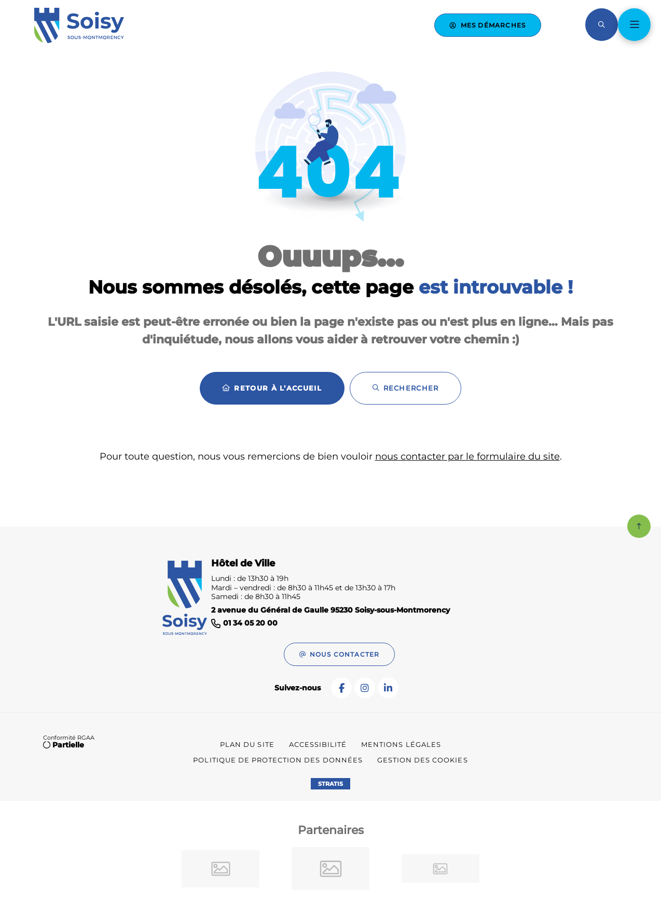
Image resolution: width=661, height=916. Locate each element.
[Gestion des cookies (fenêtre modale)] (422, 760)
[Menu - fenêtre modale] (634, 24)
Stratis (330, 783)
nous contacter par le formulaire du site (467, 456)
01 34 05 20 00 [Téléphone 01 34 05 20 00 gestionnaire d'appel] (250, 623)
